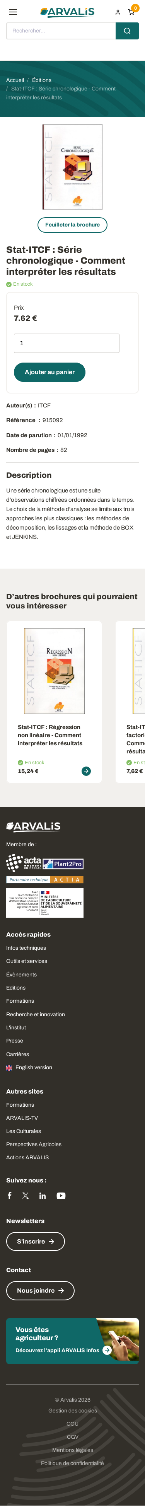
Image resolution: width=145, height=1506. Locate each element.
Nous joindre (36, 1290)
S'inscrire (31, 1241)
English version (33, 1067)
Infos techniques (26, 948)
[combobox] (72, 30)
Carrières (17, 1054)
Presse (14, 1041)
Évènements (21, 975)
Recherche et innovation (35, 1014)
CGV (72, 1437)
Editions (16, 988)
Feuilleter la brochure (72, 225)
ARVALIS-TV (22, 1118)
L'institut (16, 1028)
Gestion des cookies (72, 1411)
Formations (20, 1001)
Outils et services (26, 961)
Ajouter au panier (50, 372)
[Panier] (131, 12)
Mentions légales (72, 1450)
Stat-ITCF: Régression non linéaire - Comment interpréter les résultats (50, 735)
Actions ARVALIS (27, 1157)
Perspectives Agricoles (33, 1144)
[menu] (13, 11)
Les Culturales (23, 1131)
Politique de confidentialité (72, 1463)
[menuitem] (118, 12)
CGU (72, 1424)
